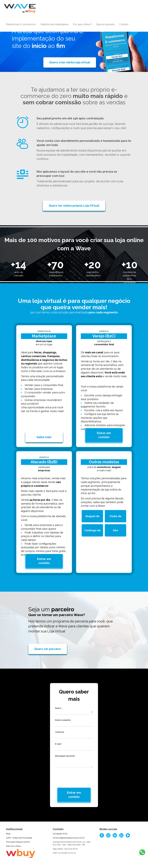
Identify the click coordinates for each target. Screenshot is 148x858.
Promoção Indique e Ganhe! (18, 827)
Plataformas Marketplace (54, 24)
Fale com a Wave (13, 832)
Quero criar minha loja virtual (69, 62)
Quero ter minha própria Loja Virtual (74, 205)
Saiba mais (44, 430)
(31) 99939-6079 (60, 819)
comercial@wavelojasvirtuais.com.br (69, 823)
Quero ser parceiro (47, 634)
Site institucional (116, 525)
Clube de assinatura (117, 511)
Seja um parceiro (105, 24)
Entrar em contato (104, 428)
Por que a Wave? (82, 24)
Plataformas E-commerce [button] (21, 24)
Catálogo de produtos (93, 525)
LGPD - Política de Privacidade (19, 823)
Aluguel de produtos (93, 511)
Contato (123, 24)
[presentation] (74, 761)
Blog (8, 819)
